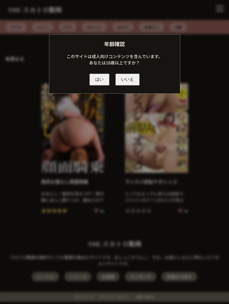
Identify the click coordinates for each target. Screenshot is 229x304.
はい (99, 79)
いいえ (127, 79)
